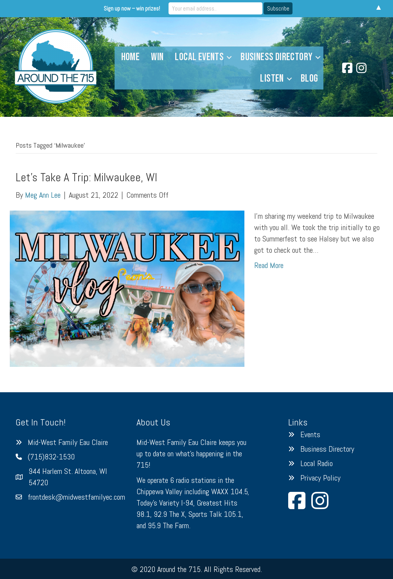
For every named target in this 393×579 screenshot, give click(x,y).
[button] (229, 57)
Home (130, 57)
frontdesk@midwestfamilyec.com (76, 497)
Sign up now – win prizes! (132, 8)
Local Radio (316, 463)
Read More (269, 265)
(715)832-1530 (51, 457)
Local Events (199, 57)
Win (157, 57)
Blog (309, 78)
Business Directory (276, 57)
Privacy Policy (320, 478)
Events (310, 434)
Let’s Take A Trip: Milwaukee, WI (86, 177)
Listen (272, 78)
